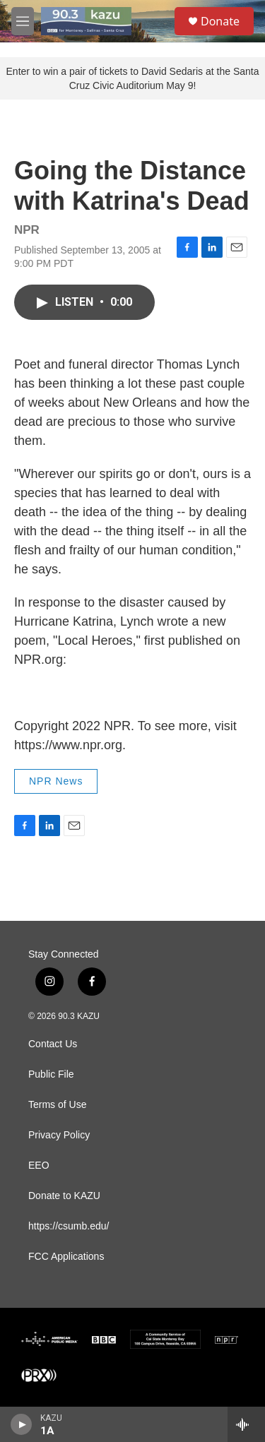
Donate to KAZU (64, 1196)
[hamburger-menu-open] (22, 21)
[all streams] (246, 1424)
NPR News (56, 781)
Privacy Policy (59, 1135)
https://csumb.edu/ (68, 1226)
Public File (51, 1074)
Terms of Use (57, 1105)
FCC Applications (66, 1256)
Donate (220, 21)
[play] (21, 1424)
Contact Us (52, 1044)
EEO (38, 1165)
